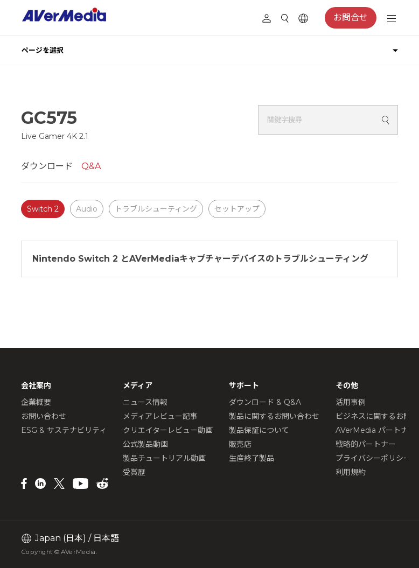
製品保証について (259, 430)
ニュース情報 (145, 402)
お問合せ (350, 17)
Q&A (91, 166)
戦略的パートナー (366, 444)
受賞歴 (134, 472)
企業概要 (36, 402)
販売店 (240, 444)
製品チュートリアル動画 (164, 458)
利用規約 (351, 472)
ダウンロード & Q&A (265, 402)
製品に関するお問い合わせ (274, 416)
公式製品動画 (145, 444)
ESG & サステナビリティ (64, 430)
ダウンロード (47, 166)
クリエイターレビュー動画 (168, 430)
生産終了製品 (251, 458)
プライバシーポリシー (373, 458)
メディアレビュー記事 (160, 416)
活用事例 (351, 402)
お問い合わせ (43, 416)
